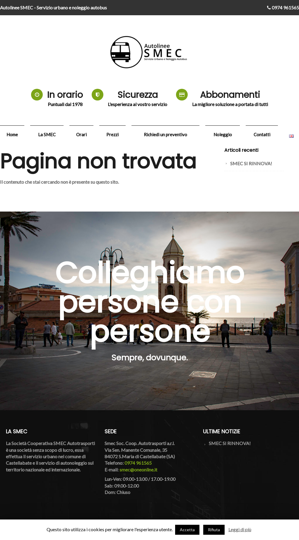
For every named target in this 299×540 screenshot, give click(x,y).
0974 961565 (283, 7)
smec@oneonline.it (138, 469)
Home (12, 134)
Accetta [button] (187, 529)
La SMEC (47, 134)
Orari (81, 134)
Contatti (262, 134)
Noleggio (222, 134)
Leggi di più (239, 529)
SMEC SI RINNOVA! (251, 163)
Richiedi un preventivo (165, 134)
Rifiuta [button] (214, 529)
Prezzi (112, 134)
